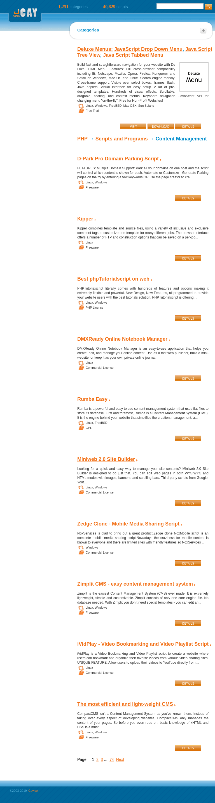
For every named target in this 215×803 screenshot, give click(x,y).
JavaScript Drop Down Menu (148, 49)
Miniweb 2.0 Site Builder (106, 459)
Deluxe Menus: (95, 49)
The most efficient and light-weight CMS (125, 704)
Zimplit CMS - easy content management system (135, 584)
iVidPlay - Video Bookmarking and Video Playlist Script (143, 644)
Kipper (85, 219)
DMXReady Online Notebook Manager (122, 339)
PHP (82, 139)
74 (111, 759)
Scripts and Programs (121, 139)
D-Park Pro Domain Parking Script (118, 158)
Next (120, 759)
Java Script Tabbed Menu (133, 55)
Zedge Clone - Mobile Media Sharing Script (128, 524)
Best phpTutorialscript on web (113, 279)
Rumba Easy (92, 399)
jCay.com (34, 790)
